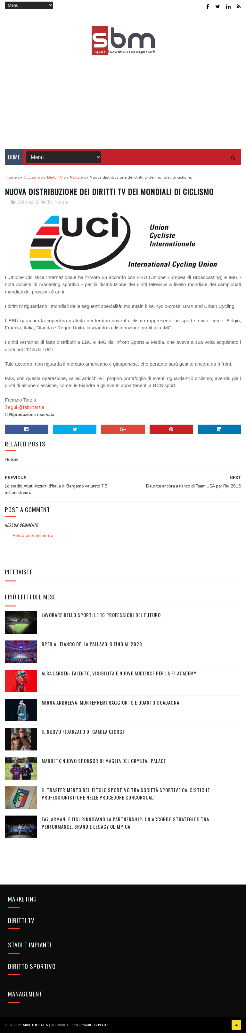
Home (14, 157)
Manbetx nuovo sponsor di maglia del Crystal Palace (104, 760)
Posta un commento (33, 535)
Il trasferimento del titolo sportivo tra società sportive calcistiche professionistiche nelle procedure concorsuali (126, 793)
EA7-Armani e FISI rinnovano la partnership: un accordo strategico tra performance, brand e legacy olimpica (125, 823)
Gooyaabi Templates (92, 1024)
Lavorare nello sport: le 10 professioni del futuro (101, 614)
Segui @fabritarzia (24, 407)
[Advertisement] (123, 98)
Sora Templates (35, 1024)
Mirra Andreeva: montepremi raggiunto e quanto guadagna (110, 702)
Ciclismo (25, 202)
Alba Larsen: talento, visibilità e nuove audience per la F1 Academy (119, 673)
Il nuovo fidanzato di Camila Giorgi (83, 731)
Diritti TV (44, 202)
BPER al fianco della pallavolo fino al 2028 (92, 644)
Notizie (61, 202)
